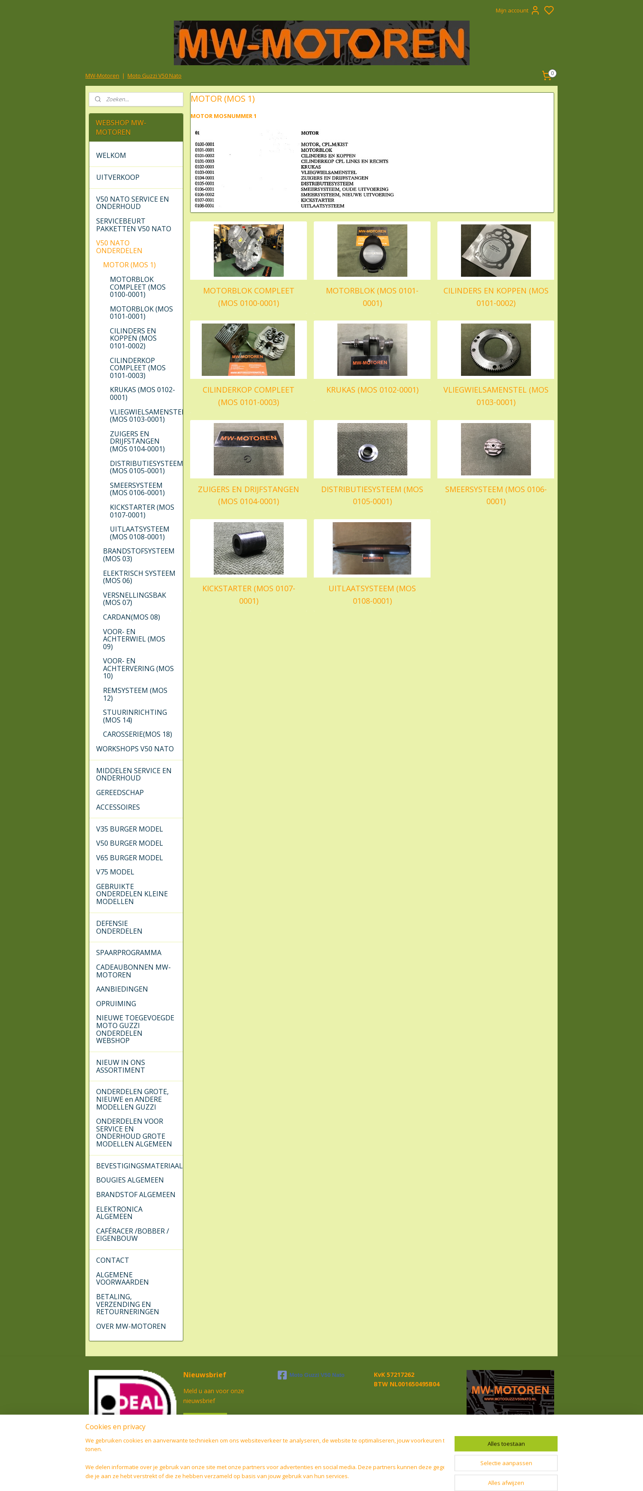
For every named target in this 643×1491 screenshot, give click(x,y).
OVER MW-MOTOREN (131, 1326)
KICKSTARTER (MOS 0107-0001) (248, 594)
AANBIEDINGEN (122, 989)
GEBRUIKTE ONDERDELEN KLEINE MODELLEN (132, 894)
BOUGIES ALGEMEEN (130, 1180)
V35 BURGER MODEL (129, 829)
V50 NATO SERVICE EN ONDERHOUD (132, 203)
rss (369, 1475)
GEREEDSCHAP (120, 792)
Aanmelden (205, 1420)
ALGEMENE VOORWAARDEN (122, 1278)
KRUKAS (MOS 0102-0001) (372, 389)
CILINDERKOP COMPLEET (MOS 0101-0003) (248, 395)
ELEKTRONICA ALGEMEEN (119, 1213)
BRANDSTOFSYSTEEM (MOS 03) (139, 554)
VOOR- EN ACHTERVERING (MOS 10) (138, 668)
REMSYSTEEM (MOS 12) (135, 694)
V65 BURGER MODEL (129, 857)
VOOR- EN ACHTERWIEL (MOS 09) (134, 639)
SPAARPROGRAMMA (128, 952)
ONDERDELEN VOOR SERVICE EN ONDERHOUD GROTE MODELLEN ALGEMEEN (134, 1132)
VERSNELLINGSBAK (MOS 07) (134, 599)
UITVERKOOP (118, 177)
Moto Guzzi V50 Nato (154, 75)
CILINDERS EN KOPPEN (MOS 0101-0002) (495, 296)
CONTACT (112, 1260)
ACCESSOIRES (118, 807)
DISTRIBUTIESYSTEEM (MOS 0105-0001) (372, 495)
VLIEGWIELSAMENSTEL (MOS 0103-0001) (495, 395)
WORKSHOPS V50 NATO (135, 748)
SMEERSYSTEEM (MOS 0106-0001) (495, 495)
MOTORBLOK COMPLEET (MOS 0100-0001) (248, 296)
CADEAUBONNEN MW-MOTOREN (133, 971)
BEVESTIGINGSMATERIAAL (139, 1165)
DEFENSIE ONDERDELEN (119, 927)
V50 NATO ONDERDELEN (119, 246)
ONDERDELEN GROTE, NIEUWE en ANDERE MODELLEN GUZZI (132, 1099)
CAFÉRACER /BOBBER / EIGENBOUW (132, 1234)
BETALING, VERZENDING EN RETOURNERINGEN (127, 1304)
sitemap (351, 1475)
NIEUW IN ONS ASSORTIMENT (120, 1066)
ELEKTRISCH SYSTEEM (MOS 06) (139, 577)
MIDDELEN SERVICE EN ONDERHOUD (134, 774)
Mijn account (518, 10)
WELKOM (111, 155)
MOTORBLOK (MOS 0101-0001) (372, 296)
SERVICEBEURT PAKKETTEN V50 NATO (133, 224)
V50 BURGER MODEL (129, 843)
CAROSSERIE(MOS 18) (137, 734)
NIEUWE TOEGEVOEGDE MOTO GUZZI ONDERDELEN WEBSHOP (135, 1029)
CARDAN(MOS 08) (131, 617)
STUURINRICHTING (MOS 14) (135, 716)
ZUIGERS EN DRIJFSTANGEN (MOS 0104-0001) (248, 495)
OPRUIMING (116, 1003)
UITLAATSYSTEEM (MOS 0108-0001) (372, 594)
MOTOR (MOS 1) (129, 264)
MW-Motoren (102, 75)
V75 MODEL (115, 872)
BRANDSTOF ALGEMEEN (136, 1194)
